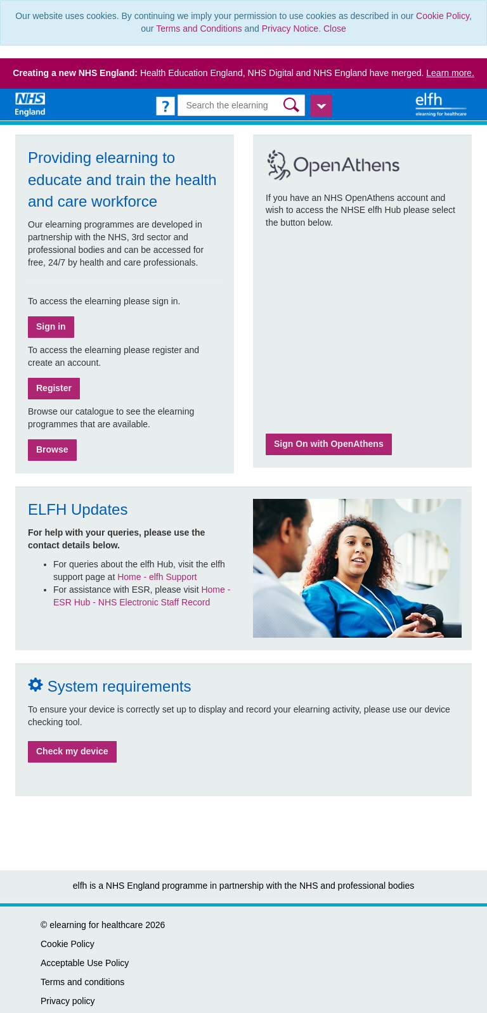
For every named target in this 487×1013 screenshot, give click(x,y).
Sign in (51, 326)
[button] (292, 105)
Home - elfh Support (157, 577)
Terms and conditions (82, 982)
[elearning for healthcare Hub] (442, 104)
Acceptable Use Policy (85, 963)
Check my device (72, 751)
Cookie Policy (442, 16)
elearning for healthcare (96, 925)
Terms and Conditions (199, 28)
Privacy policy (68, 1001)
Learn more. (450, 73)
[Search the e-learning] (241, 105)
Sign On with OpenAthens (329, 444)
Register (54, 388)
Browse (52, 449)
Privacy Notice (290, 28)
